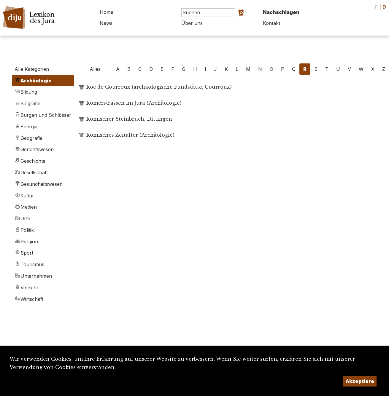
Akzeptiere (360, 381)
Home (106, 12)
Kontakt (271, 23)
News (106, 23)
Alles (95, 69)
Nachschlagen (281, 12)
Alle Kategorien (32, 69)
